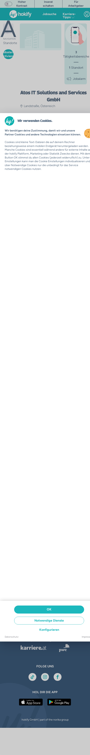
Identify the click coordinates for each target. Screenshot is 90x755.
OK (49, 609)
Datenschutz (11, 636)
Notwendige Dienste (49, 620)
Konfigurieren (49, 630)
